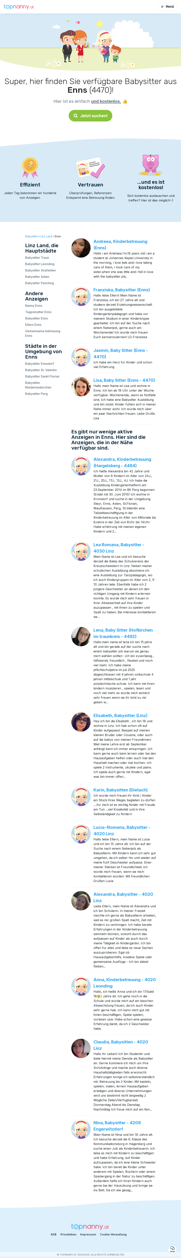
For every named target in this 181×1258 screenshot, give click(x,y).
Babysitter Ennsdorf (39, 364)
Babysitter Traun (37, 258)
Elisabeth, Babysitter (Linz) (120, 715)
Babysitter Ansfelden (40, 270)
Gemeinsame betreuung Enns (42, 333)
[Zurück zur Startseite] (19, 6)
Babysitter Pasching (39, 283)
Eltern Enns (33, 325)
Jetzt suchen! (90, 115)
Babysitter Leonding (39, 264)
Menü (167, 6)
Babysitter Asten (37, 277)
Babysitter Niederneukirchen (38, 385)
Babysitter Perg (36, 394)
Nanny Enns (33, 306)
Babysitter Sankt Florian (42, 376)
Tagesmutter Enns (38, 312)
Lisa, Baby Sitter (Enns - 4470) (124, 380)
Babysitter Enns (36, 318)
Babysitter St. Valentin (41, 370)
